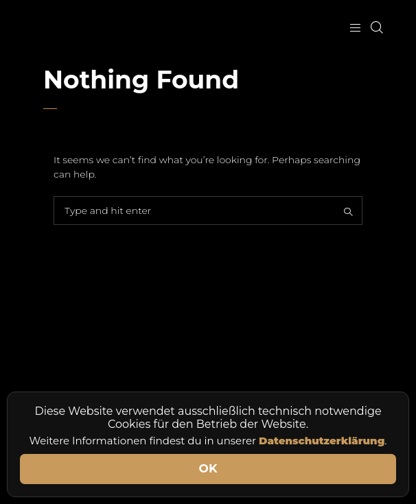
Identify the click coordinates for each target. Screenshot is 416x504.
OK (208, 468)
